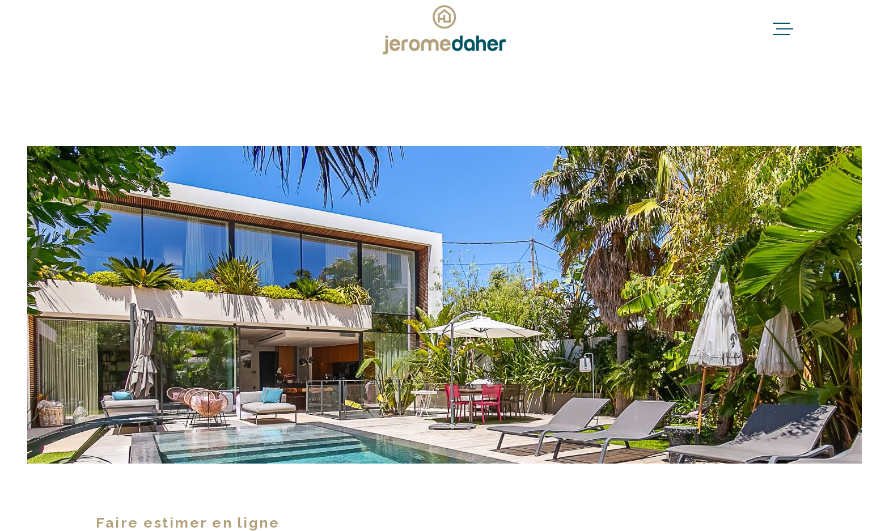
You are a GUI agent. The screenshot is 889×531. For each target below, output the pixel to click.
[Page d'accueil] (444, 29)
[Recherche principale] (444, 102)
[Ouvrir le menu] (783, 29)
